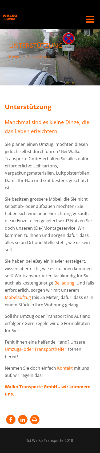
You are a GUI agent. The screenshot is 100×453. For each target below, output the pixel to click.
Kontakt (65, 368)
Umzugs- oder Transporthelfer (35, 349)
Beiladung (64, 283)
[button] (10, 419)
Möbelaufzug (18, 297)
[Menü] (90, 19)
